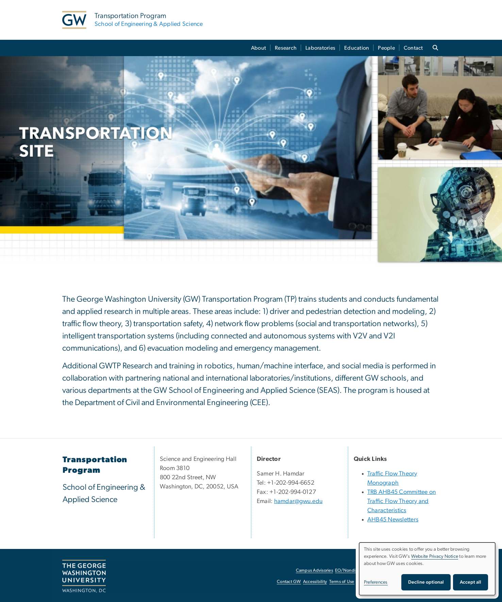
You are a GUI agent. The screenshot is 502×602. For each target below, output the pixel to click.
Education (356, 48)
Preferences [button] (376, 582)
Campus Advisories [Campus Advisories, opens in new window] (314, 570)
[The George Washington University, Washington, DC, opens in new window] (84, 576)
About (258, 48)
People (386, 48)
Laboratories (320, 48)
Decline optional (426, 582)
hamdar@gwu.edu (298, 501)
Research (286, 48)
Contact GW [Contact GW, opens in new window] (289, 582)
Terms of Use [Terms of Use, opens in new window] (341, 582)
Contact (413, 48)
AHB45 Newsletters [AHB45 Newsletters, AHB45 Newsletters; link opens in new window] (392, 520)
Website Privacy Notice (434, 556)
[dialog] (427, 568)
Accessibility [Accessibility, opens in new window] (315, 582)
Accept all (470, 582)
